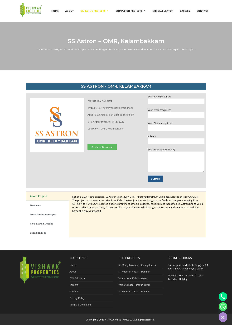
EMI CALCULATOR (162, 10)
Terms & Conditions (80, 304)
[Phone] (223, 296)
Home (72, 265)
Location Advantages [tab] (43, 214)
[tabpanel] (137, 205)
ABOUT (69, 10)
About (72, 271)
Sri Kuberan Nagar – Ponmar (134, 271)
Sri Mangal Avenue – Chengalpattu (137, 265)
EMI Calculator (77, 278)
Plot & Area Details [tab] (41, 223)
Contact (73, 291)
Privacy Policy (77, 298)
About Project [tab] (38, 196)
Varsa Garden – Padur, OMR (134, 284)
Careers (73, 284)
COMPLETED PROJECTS (131, 10)
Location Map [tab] (38, 232)
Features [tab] (35, 205)
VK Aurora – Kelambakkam (132, 278)
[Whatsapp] (223, 306)
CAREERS (185, 10)
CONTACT (202, 10)
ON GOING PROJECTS (94, 10)
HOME (55, 10)
